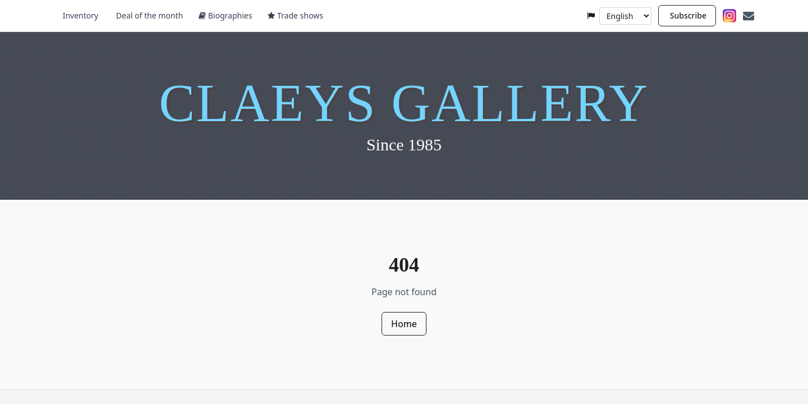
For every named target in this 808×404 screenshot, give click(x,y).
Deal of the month (148, 15)
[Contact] (748, 16)
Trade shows (295, 15)
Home (404, 324)
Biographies (225, 15)
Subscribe (688, 15)
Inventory (79, 15)
